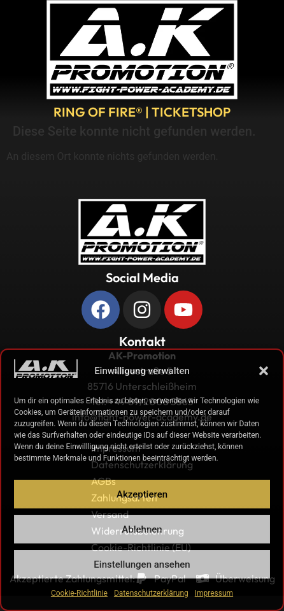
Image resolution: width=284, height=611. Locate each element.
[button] (263, 370)
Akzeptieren (142, 494)
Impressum (214, 593)
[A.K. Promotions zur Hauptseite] (142, 49)
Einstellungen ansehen (142, 564)
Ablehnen (142, 529)
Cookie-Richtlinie (79, 593)
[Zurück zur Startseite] (142, 232)
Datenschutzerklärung (151, 593)
